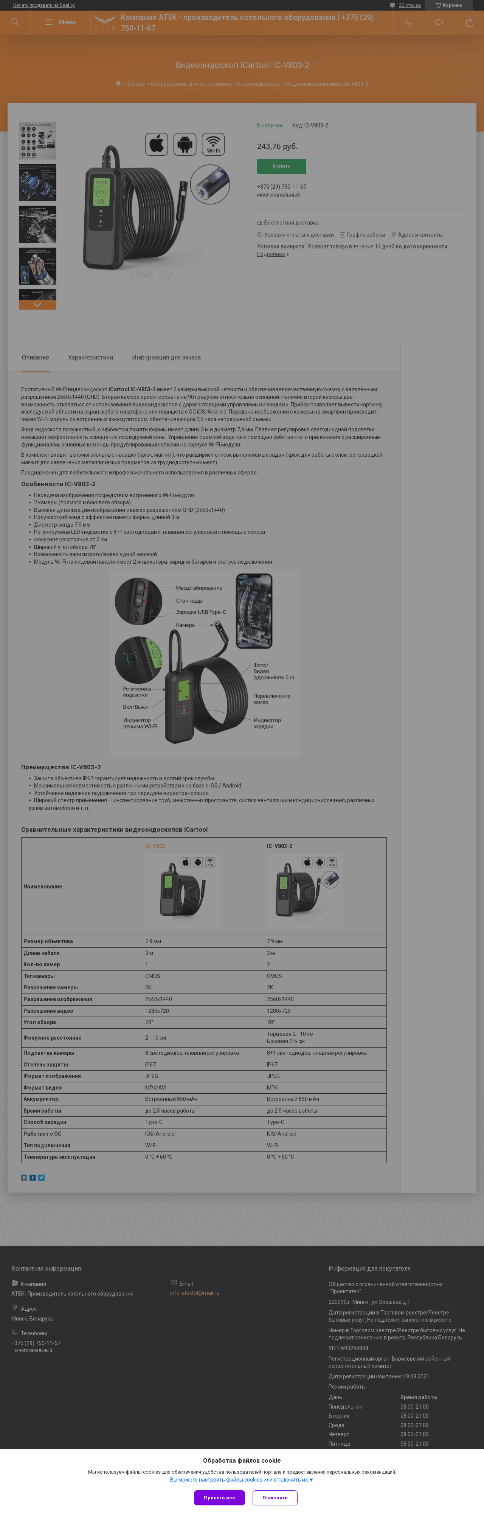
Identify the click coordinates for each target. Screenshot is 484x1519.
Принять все (219, 1497)
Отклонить (275, 1497)
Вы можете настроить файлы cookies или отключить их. (239, 1480)
